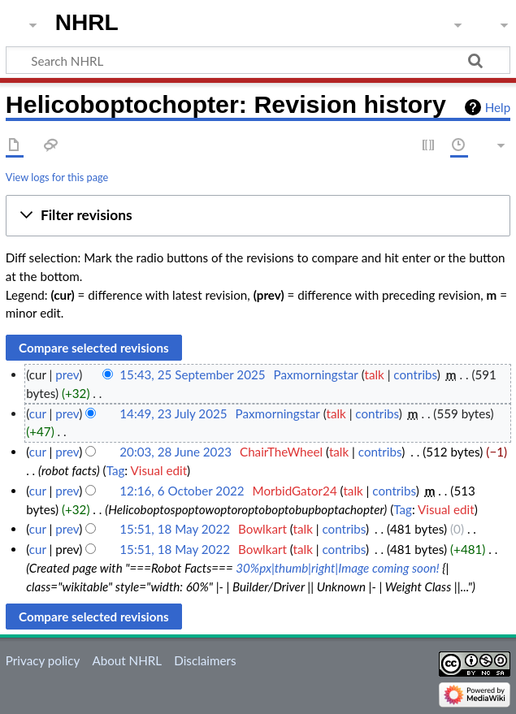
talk (374, 374)
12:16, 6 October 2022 (181, 490)
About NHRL (127, 660)
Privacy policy (43, 660)
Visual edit (158, 470)
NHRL (87, 22)
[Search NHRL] (258, 60)
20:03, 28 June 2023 (175, 451)
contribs (414, 374)
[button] (258, 216)
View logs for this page (57, 177)
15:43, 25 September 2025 (192, 374)
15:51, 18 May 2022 (174, 528)
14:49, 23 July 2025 (173, 413)
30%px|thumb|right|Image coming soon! (337, 567)
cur (37, 413)
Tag (115, 470)
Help (497, 107)
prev (67, 374)
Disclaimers (205, 660)
